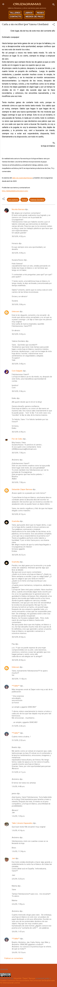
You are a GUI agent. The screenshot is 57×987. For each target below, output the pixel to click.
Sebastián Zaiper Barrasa (22, 489)
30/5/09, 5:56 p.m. (19, 391)
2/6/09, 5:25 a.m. (18, 879)
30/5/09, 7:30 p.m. (19, 453)
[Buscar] (53, 5)
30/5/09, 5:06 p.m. (19, 304)
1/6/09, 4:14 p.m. (18, 830)
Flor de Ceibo (17, 439)
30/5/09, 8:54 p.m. (19, 637)
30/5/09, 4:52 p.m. (19, 236)
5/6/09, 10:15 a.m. (19, 952)
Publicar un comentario (13, 958)
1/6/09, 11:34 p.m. (19, 851)
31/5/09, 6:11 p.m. (19, 772)
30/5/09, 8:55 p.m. (19, 660)
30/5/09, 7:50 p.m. (19, 482)
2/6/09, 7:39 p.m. (18, 904)
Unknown (15, 311)
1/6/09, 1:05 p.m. (18, 816)
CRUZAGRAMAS (27, 4)
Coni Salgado (17, 371)
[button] (53, 25)
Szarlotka (15, 521)
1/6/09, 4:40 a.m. (18, 786)
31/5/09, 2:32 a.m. (19, 740)
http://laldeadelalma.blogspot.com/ (15, 191)
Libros (28, 13)
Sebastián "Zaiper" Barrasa (24, 978)
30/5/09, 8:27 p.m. (19, 555)
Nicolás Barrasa (18, 209)
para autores (13, 200)
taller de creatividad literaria (22, 178)
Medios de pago (34, 16)
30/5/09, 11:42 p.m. (19, 679)
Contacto (15, 16)
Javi (13, 858)
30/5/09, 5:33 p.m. (19, 334)
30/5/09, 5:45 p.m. (19, 364)
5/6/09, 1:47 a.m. (18, 931)
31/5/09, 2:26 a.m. (19, 726)
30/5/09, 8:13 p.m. (19, 514)
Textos (24, 200)
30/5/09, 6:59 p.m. (19, 432)
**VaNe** (16, 686)
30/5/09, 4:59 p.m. (19, 253)
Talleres (15, 13)
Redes (40, 13)
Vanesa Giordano (37, 200)
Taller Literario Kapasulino (22, 823)
